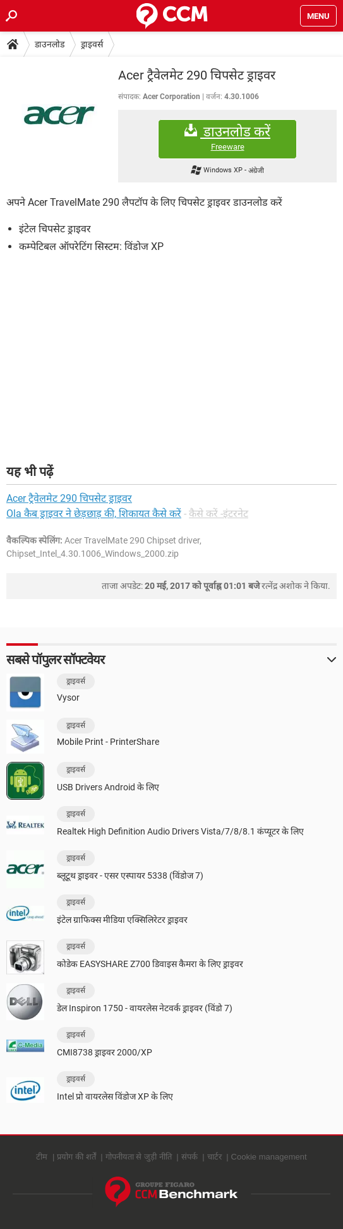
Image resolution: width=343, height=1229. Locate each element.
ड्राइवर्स (92, 44)
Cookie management (269, 1156)
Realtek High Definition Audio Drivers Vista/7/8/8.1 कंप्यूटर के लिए (180, 831)
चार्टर (214, 1156)
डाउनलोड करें (227, 138)
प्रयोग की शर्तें (76, 1156)
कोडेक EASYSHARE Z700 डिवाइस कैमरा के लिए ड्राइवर (150, 964)
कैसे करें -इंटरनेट (218, 514)
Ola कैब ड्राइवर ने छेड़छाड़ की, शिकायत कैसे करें (93, 514)
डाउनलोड (49, 44)
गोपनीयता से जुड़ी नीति (138, 1156)
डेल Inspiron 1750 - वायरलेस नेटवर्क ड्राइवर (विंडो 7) (144, 1008)
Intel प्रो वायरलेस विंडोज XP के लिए (115, 1096)
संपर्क (189, 1156)
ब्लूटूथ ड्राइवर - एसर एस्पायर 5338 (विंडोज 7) (130, 875)
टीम (41, 1156)
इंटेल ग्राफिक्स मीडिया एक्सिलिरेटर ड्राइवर (122, 920)
